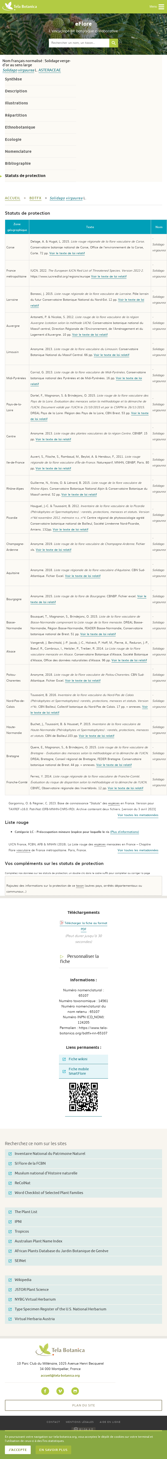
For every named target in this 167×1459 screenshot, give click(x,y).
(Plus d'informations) (124, 831)
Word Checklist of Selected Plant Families (46, 1193)
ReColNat (19, 1183)
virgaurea (26, 70)
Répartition (16, 115)
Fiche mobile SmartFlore (76, 1071)
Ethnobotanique (20, 127)
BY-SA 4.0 (83, 1429)
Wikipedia (20, 1280)
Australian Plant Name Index (35, 1241)
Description (16, 91)
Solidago (9, 70)
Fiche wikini (75, 1059)
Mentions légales (80, 1422)
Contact (53, 1422)
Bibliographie (18, 163)
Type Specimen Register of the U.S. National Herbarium (57, 1309)
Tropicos (19, 1231)
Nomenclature (18, 151)
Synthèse (13, 79)
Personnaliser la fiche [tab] (79, 959)
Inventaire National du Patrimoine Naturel (47, 1153)
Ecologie (13, 139)
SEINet (17, 1261)
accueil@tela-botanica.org (60, 1375)
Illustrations (16, 103)
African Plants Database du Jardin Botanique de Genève (58, 1251)
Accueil (12, 198)
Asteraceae (50, 70)
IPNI (15, 1221)
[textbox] (79, 43)
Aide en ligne (110, 1422)
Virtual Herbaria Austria (32, 1319)
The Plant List (23, 1212)
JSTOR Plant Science (29, 1289)
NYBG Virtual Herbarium (32, 1299)
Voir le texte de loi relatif (67, 253)
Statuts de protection (25, 175)
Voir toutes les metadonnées (138, 815)
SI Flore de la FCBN (27, 1163)
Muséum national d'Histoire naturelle (43, 1173)
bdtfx (35, 198)
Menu (157, 7)
